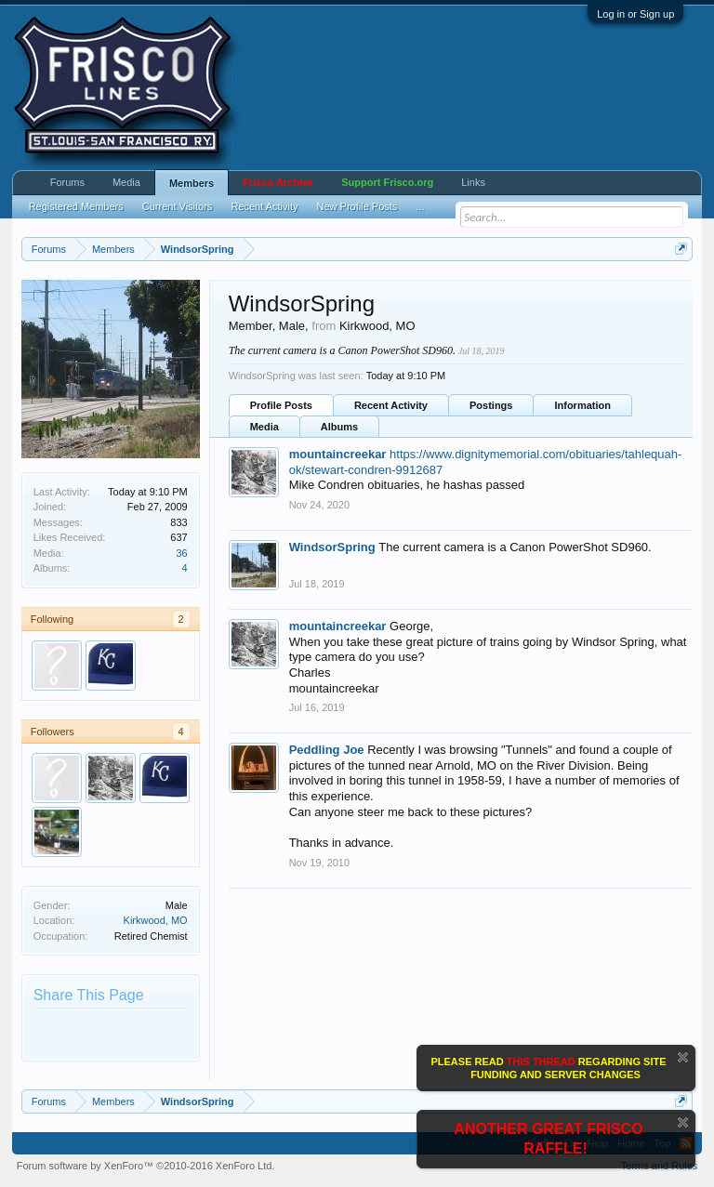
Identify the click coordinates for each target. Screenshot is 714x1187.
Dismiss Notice (683, 1057)
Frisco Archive (278, 182)
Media (264, 426)
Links (473, 182)
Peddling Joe (326, 750)
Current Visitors (177, 206)
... (420, 206)
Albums (339, 426)
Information (582, 405)
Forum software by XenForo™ (146, 1165)
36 (181, 553)
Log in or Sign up (635, 14)
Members (191, 183)
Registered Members (76, 206)
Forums (67, 182)
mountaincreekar (338, 454)
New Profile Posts (357, 206)
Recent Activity (391, 405)
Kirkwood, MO (156, 920)
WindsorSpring (332, 547)
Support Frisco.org (387, 182)
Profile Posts (281, 405)
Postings (490, 405)
